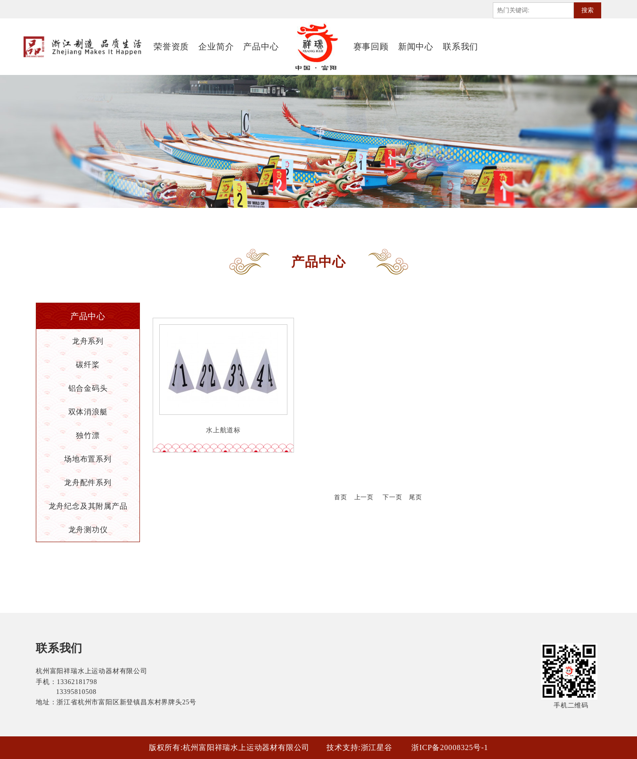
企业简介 (216, 46)
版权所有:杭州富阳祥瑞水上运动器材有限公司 (229, 747)
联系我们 (460, 46)
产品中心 (260, 46)
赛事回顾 (371, 46)
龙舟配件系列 (88, 482)
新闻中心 (415, 46)
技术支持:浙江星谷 (359, 747)
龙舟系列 (88, 341)
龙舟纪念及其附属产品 (88, 506)
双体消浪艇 (88, 412)
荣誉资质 (171, 46)
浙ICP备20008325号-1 (449, 747)
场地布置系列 (88, 459)
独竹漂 (87, 435)
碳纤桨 (87, 365)
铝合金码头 (88, 388)
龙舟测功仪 (88, 530)
